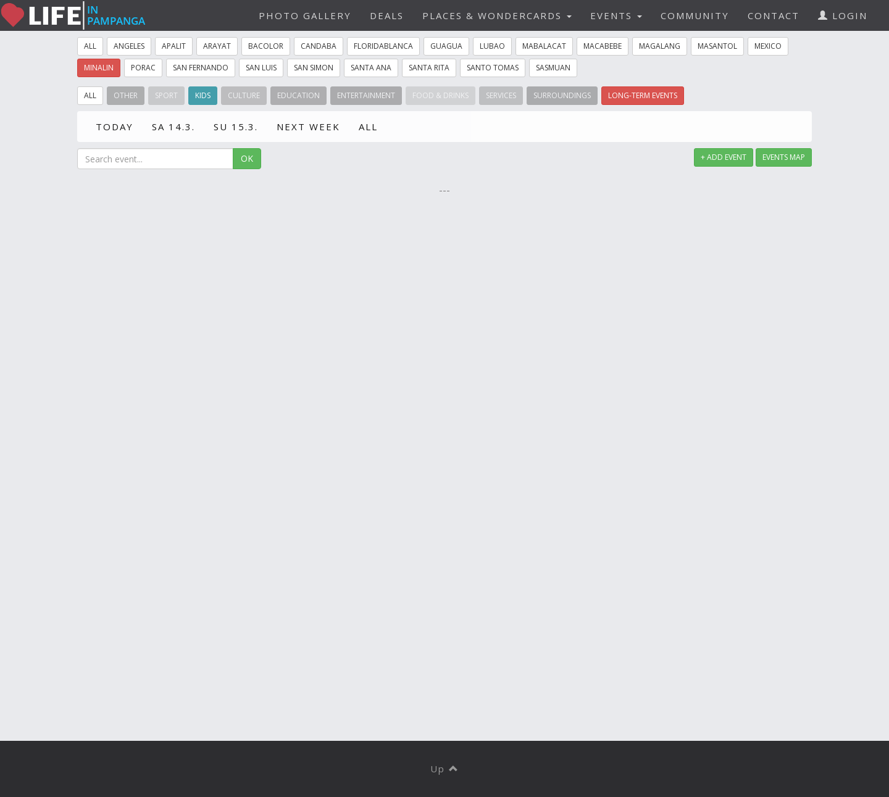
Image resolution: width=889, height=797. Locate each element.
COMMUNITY (695, 15)
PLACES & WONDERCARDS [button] (497, 15)
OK (247, 158)
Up (444, 768)
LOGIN (842, 15)
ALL (368, 126)
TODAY (114, 126)
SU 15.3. (236, 126)
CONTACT (773, 15)
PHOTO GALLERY (305, 15)
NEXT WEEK (308, 126)
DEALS (387, 15)
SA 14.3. (173, 126)
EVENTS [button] (616, 15)
